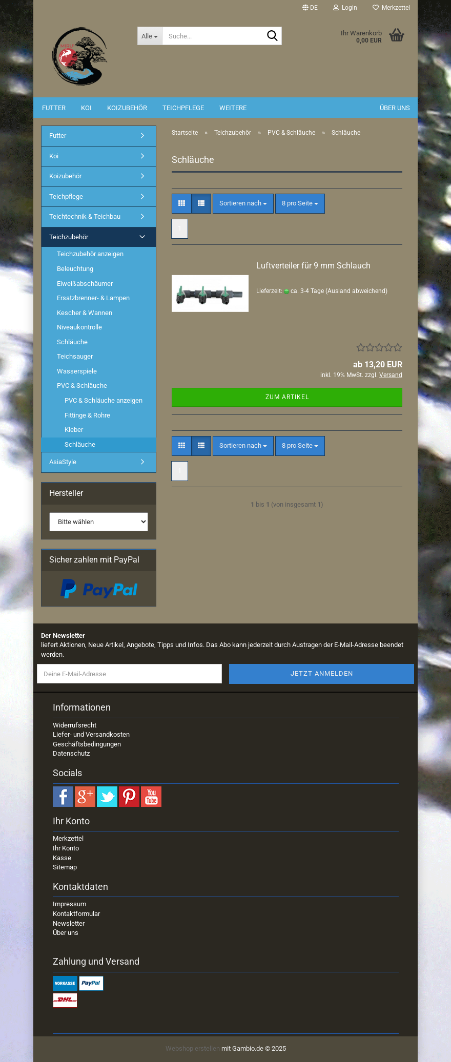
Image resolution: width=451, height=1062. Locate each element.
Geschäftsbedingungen (87, 744)
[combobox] (243, 204)
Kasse (62, 858)
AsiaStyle (62, 462)
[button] (310, 7)
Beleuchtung (75, 269)
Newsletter (69, 923)
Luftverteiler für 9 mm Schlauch (313, 265)
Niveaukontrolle (79, 327)
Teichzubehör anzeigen (90, 254)
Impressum (69, 904)
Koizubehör (127, 108)
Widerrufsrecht (74, 725)
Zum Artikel (287, 397)
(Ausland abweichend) (356, 291)
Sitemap (65, 867)
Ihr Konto (66, 848)
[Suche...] (149, 36)
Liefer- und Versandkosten (91, 734)
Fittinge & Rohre (87, 415)
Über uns (395, 108)
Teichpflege (183, 108)
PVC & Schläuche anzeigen (103, 400)
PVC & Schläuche (82, 385)
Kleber (74, 429)
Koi (86, 108)
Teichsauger (75, 356)
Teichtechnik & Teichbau (84, 216)
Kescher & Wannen (84, 313)
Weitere (233, 108)
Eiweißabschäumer (85, 283)
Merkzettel (391, 7)
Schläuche (72, 342)
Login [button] (345, 7)
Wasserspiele (77, 371)
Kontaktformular (76, 914)
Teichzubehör (68, 237)
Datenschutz (71, 753)
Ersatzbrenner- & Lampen (93, 298)
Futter (54, 108)
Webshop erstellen (193, 1048)
